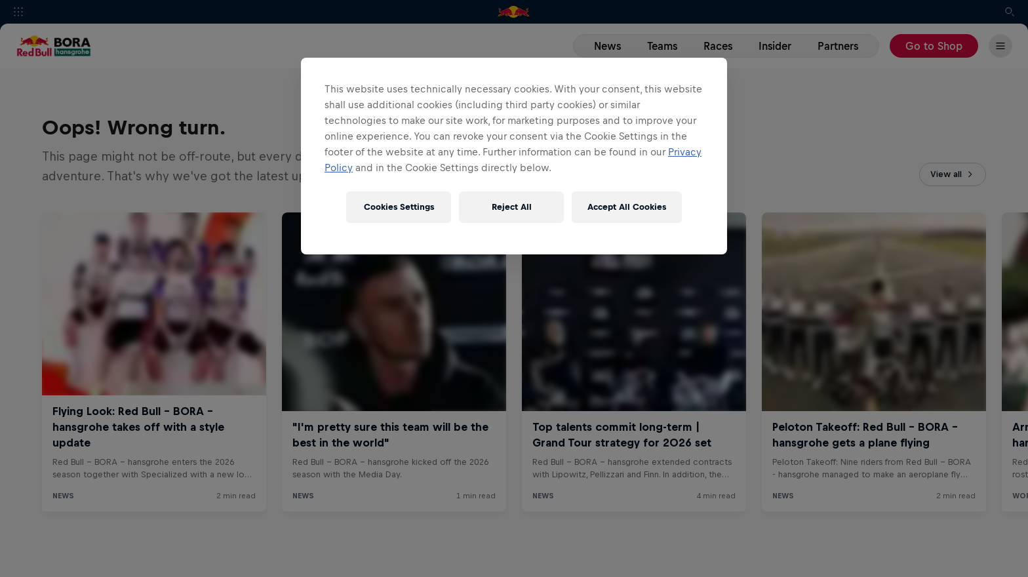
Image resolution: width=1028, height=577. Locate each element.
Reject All (512, 207)
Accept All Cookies (626, 207)
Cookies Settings (399, 207)
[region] (514, 156)
